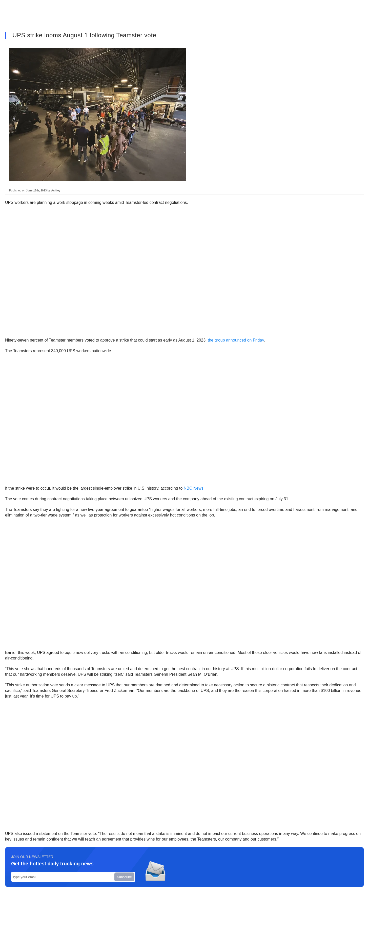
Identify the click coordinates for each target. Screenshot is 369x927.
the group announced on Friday (236, 340)
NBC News (193, 488)
